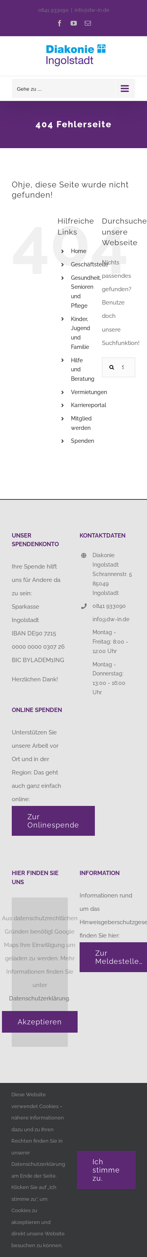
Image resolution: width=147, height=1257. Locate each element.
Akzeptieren (40, 1022)
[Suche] (112, 367)
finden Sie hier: (100, 935)
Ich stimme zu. (106, 1170)
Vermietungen (89, 392)
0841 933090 (53, 10)
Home (78, 251)
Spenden (82, 441)
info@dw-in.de (91, 10)
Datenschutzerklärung (39, 998)
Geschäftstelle (89, 264)
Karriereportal (88, 405)
